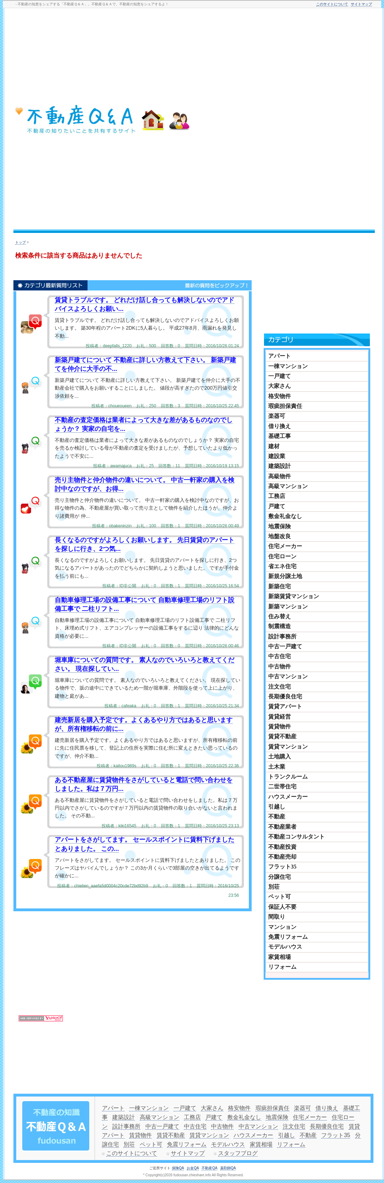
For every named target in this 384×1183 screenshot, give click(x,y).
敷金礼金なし (285, 516)
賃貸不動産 (282, 736)
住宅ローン (282, 556)
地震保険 (279, 526)
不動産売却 (282, 857)
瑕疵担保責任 (285, 406)
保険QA (178, 1168)
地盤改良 (279, 536)
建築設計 (279, 466)
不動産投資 (282, 847)
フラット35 (282, 867)
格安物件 (279, 396)
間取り (276, 917)
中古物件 (279, 666)
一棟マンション (288, 366)
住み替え (279, 616)
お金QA (193, 1168)
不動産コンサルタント (296, 837)
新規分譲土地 (285, 576)
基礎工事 (279, 436)
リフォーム (282, 967)
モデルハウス (285, 947)
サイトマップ (361, 4)
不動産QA (209, 1168)
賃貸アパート (285, 706)
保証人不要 (282, 907)
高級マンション (288, 486)
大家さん (279, 386)
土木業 (276, 767)
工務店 (276, 496)
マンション (282, 927)
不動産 (276, 816)
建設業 (276, 456)
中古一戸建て (285, 646)
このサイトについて (332, 4)
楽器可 (276, 416)
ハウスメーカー (288, 797)
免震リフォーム (288, 937)
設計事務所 (282, 636)
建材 (274, 446)
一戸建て (279, 376)
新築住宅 (279, 586)
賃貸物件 (279, 726)
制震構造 (279, 626)
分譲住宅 (279, 877)
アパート (279, 356)
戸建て (276, 506)
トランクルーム (288, 777)
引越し (276, 807)
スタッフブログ (238, 1153)
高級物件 (279, 476)
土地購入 (279, 756)
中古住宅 (279, 656)
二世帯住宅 (282, 786)
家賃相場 (279, 957)
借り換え (279, 426)
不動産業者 (282, 827)
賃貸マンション (288, 747)
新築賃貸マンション (293, 596)
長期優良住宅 (285, 696)
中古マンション (288, 676)
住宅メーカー (285, 546)
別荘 (274, 887)
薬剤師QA (228, 1168)
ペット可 (279, 897)
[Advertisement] (337, 120)
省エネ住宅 (282, 566)
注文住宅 (279, 687)
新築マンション (288, 606)
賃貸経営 (279, 717)
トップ (20, 242)
